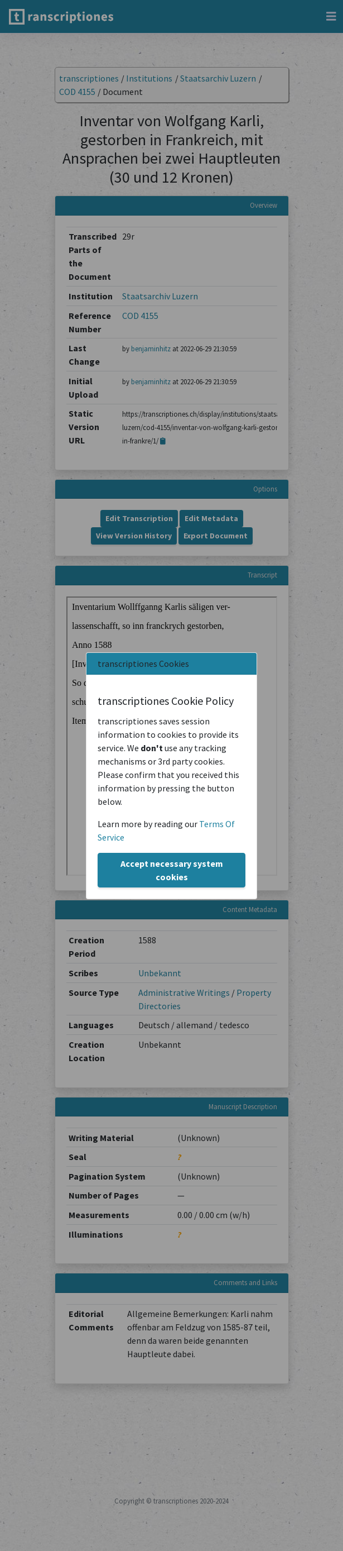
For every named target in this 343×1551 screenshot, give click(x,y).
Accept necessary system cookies (171, 870)
